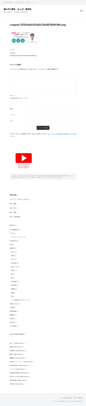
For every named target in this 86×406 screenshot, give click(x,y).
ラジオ (12, 233)
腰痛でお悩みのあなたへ (17, 347)
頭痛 (12, 293)
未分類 (12, 318)
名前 (12, 109)
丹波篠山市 (13, 241)
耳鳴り (13, 270)
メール (12, 115)
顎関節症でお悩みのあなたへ (18, 358)
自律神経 (13, 285)
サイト (12, 121)
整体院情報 (13, 311)
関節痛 (13, 289)
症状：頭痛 (13, 204)
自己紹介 (12, 322)
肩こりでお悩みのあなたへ (17, 343)
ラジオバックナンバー (17, 237)
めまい (13, 252)
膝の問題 (13, 281)
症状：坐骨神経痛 (15, 217)
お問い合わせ (20, 2)
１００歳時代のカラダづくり (19, 300)
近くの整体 (13, 326)
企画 (11, 244)
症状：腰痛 (13, 212)
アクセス (31, 2)
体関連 (12, 248)
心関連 (12, 307)
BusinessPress (78, 401)
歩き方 (13, 259)
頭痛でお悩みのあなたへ (17, 354)
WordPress (63, 401)
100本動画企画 (14, 230)
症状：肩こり (13, 208)
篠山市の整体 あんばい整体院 (17, 9)
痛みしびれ (14, 267)
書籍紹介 (12, 315)
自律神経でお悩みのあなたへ (18, 350)
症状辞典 (13, 263)
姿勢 (12, 255)
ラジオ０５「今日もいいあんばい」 (20, 199)
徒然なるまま (13, 304)
